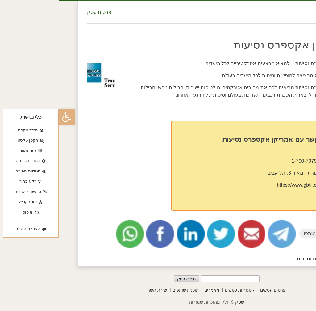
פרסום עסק (40, 12)
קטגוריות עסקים (181, 290)
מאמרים (153, 290)
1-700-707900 (248, 161)
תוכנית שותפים (127, 290)
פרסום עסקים (214, 290)
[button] (8, 117)
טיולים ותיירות (252, 258)
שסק (181, 302)
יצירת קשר (98, 290)
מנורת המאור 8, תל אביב (235, 173)
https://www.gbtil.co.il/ (241, 185)
